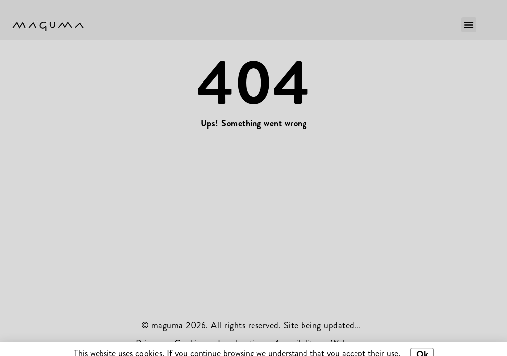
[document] (253, 178)
